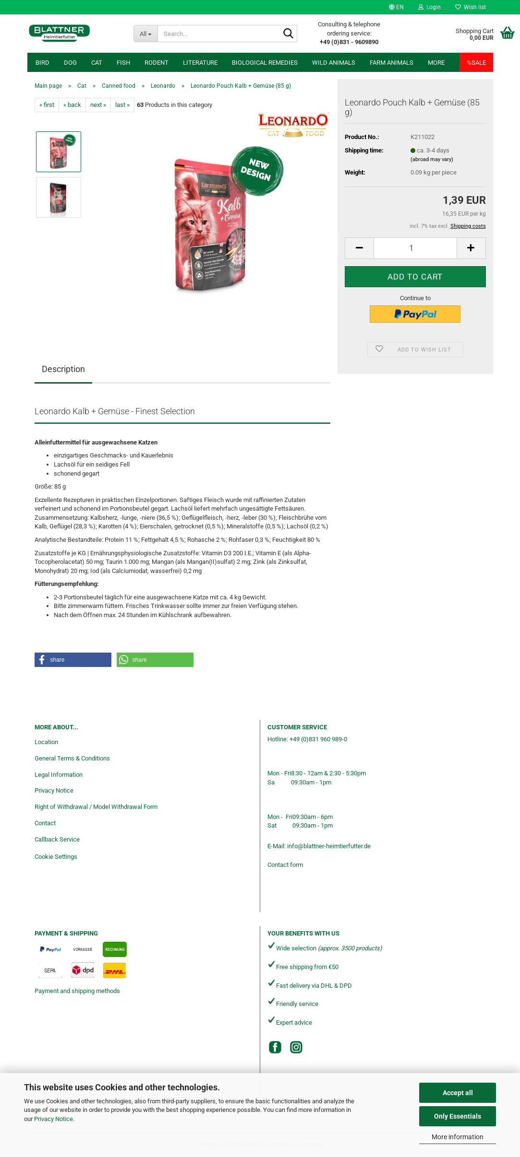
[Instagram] (296, 1047)
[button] (396, 7)
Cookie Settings (56, 856)
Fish (123, 62)
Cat (96, 62)
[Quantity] (415, 248)
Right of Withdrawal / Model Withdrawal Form (96, 806)
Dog (70, 62)
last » (122, 104)
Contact (45, 823)
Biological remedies (265, 62)
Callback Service (57, 839)
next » (98, 104)
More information (458, 1137)
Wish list (470, 7)
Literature (200, 62)
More (436, 62)
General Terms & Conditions (72, 758)
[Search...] (145, 33)
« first (46, 104)
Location (46, 742)
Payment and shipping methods (77, 990)
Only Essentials (457, 1116)
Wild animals (333, 62)
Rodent (157, 62)
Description (63, 369)
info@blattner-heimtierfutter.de (329, 846)
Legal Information (59, 774)
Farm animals (391, 62)
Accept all (458, 1093)
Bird (42, 62)
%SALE (476, 62)
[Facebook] (275, 1047)
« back (72, 104)
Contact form (285, 864)
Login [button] (429, 7)
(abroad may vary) (432, 159)
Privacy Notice (53, 1118)
